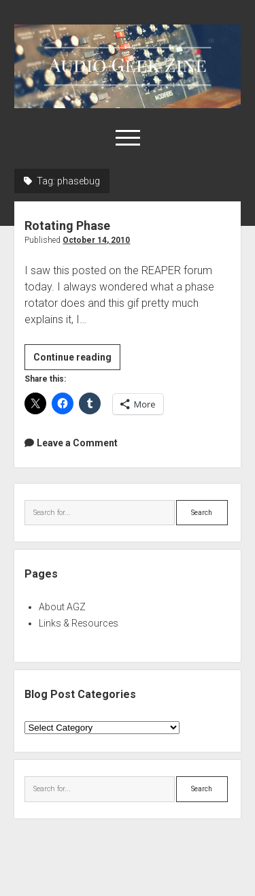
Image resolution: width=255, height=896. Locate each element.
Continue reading (76, 359)
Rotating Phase (67, 225)
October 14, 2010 (96, 240)
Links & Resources (78, 623)
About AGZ (62, 606)
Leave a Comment (77, 442)
